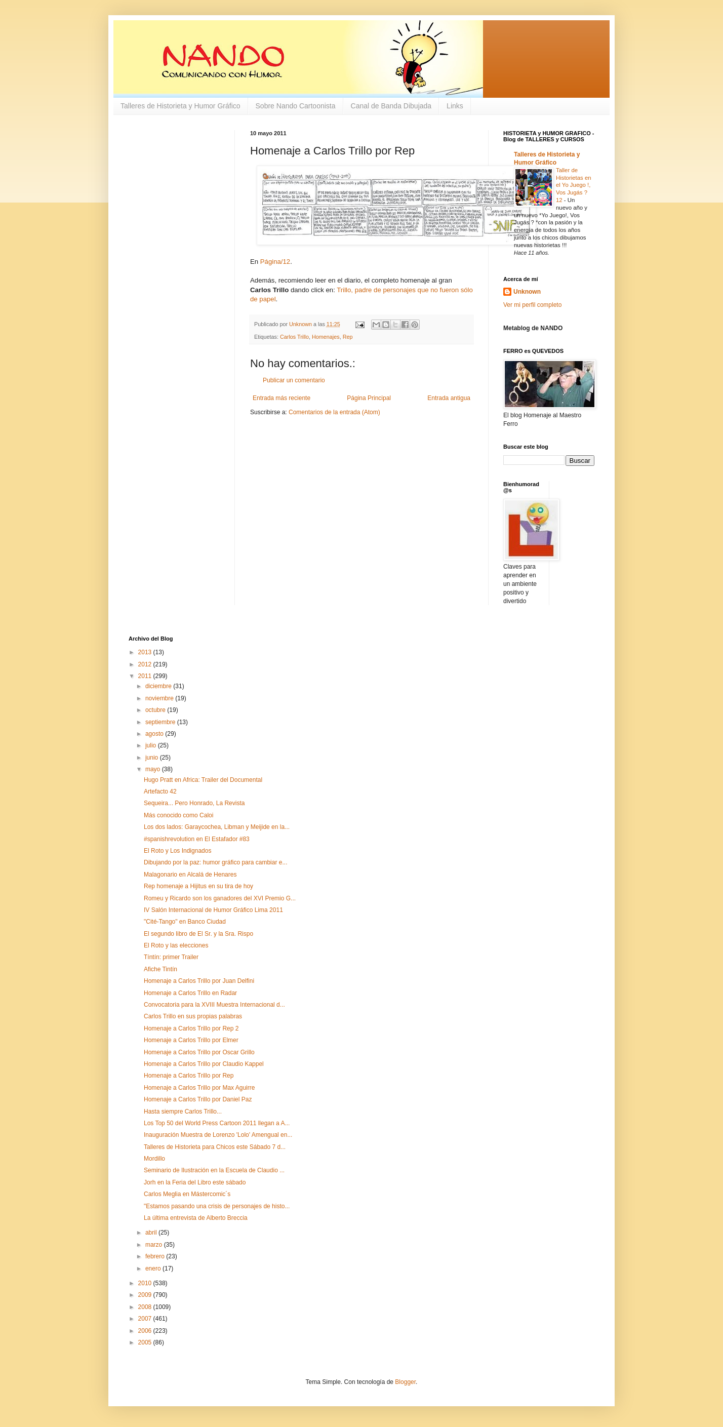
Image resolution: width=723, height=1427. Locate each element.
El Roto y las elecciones (176, 945)
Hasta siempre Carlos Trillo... (183, 1111)
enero (154, 1268)
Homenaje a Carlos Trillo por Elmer (191, 1040)
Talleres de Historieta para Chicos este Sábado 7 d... (215, 1147)
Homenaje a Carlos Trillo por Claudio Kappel (204, 1063)
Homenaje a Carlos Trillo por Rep (188, 1075)
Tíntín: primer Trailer (171, 957)
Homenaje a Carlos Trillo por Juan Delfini (199, 980)
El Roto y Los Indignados (177, 850)
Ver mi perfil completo (532, 304)
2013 (145, 652)
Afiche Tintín (160, 969)
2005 (145, 1342)
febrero (155, 1256)
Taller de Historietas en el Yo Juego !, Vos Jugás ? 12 (573, 185)
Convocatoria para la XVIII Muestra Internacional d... (214, 1004)
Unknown (527, 291)
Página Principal (369, 398)
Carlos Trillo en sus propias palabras (193, 1016)
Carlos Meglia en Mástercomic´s (187, 1194)
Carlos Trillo (294, 337)
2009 (145, 1294)
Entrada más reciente (281, 398)
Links (455, 106)
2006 (145, 1330)
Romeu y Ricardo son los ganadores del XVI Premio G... (220, 898)
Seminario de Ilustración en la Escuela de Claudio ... (214, 1170)
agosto (155, 733)
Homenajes (326, 337)
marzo (154, 1244)
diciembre (159, 686)
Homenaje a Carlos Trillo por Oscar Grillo (199, 1052)
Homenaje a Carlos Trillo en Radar (190, 993)
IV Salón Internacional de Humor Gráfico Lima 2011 (213, 910)
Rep (348, 337)
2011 (145, 676)
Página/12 (275, 261)
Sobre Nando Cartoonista (296, 106)
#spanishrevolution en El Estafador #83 (197, 839)
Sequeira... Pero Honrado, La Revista (194, 803)
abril (151, 1232)
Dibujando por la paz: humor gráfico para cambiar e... (215, 862)
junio (152, 757)
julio (151, 745)
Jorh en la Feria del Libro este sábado (195, 1182)
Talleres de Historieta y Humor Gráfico (180, 106)
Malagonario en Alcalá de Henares (190, 874)
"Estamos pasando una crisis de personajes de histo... (217, 1206)
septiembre (161, 722)
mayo (153, 769)
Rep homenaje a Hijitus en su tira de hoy (198, 886)
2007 (145, 1318)
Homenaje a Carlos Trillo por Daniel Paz (198, 1099)
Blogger (405, 1381)
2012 (145, 664)
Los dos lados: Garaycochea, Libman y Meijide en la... (217, 826)
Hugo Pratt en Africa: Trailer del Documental (203, 779)
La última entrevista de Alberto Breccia (196, 1217)
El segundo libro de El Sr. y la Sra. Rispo (198, 933)
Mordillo (154, 1158)
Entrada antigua (448, 398)
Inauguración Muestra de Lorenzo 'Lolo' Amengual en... (218, 1134)
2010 (145, 1283)
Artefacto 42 (160, 791)
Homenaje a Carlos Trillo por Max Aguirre (199, 1087)
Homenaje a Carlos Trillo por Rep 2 (191, 1028)
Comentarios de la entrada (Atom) (334, 412)
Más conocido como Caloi (178, 815)
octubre (156, 709)
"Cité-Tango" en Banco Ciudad (185, 921)
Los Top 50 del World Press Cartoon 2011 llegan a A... (217, 1123)
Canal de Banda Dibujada (391, 106)
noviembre (160, 698)
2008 (145, 1307)
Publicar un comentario (294, 380)
